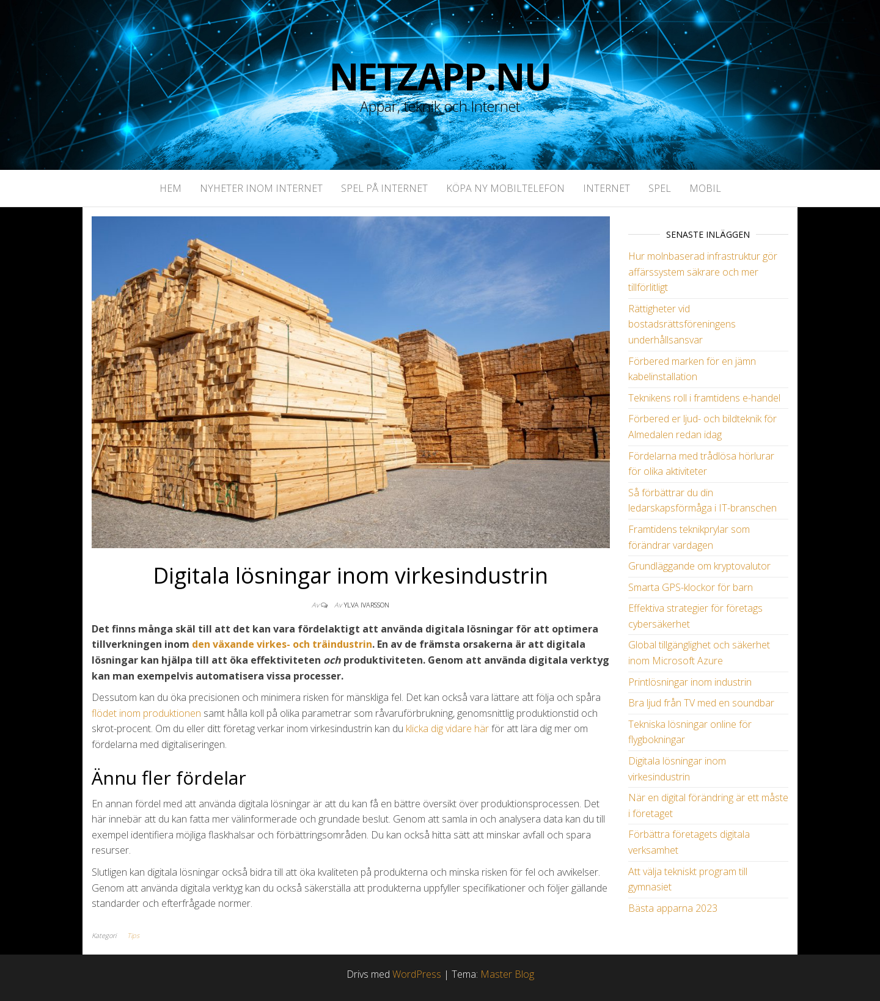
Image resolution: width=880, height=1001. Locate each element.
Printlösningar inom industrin (690, 682)
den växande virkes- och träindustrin (282, 644)
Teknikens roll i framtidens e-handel (704, 398)
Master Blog (507, 974)
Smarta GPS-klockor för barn (690, 587)
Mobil (705, 188)
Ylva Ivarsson (366, 604)
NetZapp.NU (440, 76)
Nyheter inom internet (261, 188)
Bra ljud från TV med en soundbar (701, 703)
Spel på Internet (384, 188)
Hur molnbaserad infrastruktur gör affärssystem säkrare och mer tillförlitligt (702, 271)
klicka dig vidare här (447, 728)
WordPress (416, 974)
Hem (171, 188)
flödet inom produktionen (146, 713)
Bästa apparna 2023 (672, 908)
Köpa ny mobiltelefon (505, 188)
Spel (659, 188)
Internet (606, 188)
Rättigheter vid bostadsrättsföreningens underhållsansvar (682, 324)
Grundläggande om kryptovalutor (699, 566)
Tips (133, 935)
